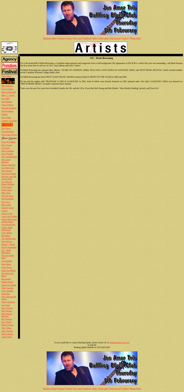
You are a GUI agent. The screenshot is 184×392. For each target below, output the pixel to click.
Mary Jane (5, 193)
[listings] (61, 38)
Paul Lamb (6, 205)
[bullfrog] (87, 38)
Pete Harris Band (8, 174)
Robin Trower (7, 325)
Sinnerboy (5, 294)
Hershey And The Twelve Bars (8, 177)
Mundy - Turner (8, 244)
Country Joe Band (9, 121)
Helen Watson (7, 334)
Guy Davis (6, 128)
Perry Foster (6, 145)
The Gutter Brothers (6, 161)
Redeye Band (7, 282)
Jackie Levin (6, 213)
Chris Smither (7, 291)
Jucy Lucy (5, 202)
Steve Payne (6, 267)
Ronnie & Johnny (8, 285)
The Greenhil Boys (9, 157)
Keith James (6, 190)
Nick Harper (6, 171)
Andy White (6, 337)
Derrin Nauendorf (9, 247)
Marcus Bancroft (8, 92)
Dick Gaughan (7, 151)
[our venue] (78, 38)
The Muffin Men (8, 239)
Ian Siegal (5, 305)
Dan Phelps (6, 264)
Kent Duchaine (7, 131)
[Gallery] (125, 38)
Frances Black (7, 105)
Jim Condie (6, 117)
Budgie (4, 114)
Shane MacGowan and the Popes (9, 220)
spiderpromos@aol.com (119, 342)
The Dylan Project (9, 135)
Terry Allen (6, 76)
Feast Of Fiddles (8, 142)
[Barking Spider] (50, 38)
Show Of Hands (8, 302)
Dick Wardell (7, 331)
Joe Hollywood (7, 168)
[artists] (69, 38)
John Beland (6, 102)
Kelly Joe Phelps (8, 270)
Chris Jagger (6, 187)
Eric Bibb (5, 98)
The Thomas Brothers (6, 315)
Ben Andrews (7, 86)
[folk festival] (115, 38)
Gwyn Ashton (7, 89)
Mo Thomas (6, 319)
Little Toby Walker (9, 216)
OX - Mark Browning (6, 251)
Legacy (4, 211)
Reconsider (6, 279)
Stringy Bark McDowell (6, 228)
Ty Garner (5, 148)
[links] (95, 38)
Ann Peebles (6, 261)
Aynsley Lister (7, 208)
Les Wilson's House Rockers (7, 183)
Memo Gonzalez (8, 165)
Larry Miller (6, 233)
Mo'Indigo (5, 236)
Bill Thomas (6, 311)
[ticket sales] (103, 38)
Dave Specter (7, 308)
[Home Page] (135, 38)
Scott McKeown (8, 225)
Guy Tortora (6, 322)
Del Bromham (7, 111)
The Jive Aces (7, 196)
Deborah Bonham (8, 108)
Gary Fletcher (7, 154)
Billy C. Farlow (8, 95)
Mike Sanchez (7, 288)
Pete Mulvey (6, 241)
